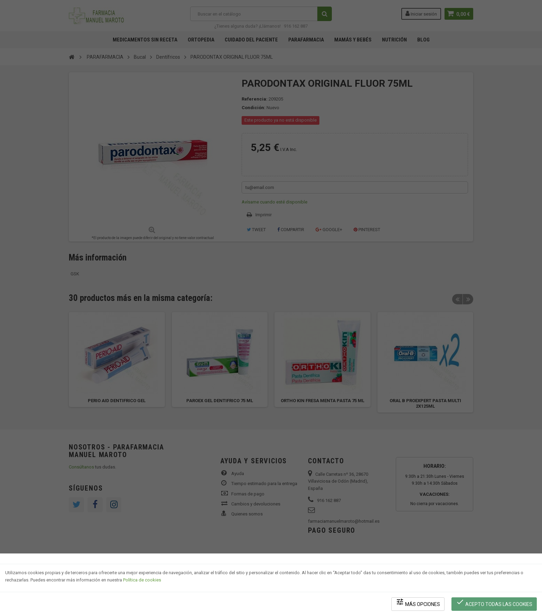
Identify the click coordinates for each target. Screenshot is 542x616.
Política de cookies (142, 579)
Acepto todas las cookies (494, 602)
